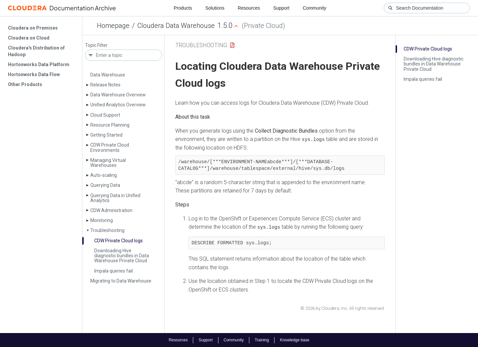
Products (183, 8)
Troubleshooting (107, 230)
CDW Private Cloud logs (118, 240)
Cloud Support (105, 115)
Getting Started (106, 135)
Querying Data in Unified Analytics (115, 198)
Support (281, 8)
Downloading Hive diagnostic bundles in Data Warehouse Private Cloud (121, 256)
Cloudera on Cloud (28, 38)
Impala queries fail (113, 271)
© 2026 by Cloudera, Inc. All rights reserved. (342, 307)
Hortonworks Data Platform (38, 64)
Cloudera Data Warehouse (176, 26)
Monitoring (101, 220)
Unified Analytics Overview (118, 104)
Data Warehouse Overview (118, 94)
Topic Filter (96, 45)
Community (314, 8)
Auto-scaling (103, 175)
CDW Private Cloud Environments (109, 147)
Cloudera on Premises (33, 28)
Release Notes (105, 84)
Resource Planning (109, 125)
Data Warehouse (107, 74)
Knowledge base (294, 339)
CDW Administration (111, 210)
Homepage (113, 26)
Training (262, 339)
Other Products (25, 84)
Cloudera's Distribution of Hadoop (36, 51)
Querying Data (105, 185)
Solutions (214, 8)
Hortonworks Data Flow (34, 74)
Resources (249, 8)
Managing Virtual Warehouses (108, 163)
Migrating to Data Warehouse (120, 281)
